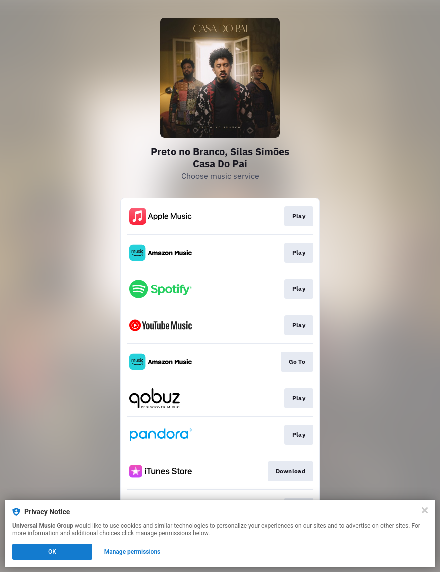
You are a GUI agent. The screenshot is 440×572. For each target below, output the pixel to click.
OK (52, 551)
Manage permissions (132, 551)
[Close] (425, 510)
